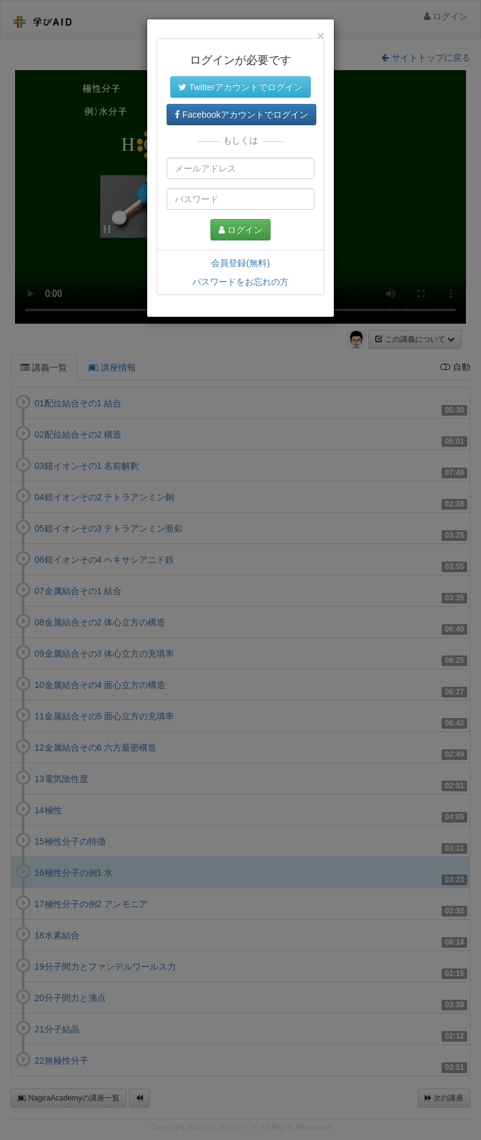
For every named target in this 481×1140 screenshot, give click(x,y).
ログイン (240, 230)
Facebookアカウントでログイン (241, 115)
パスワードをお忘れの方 (240, 282)
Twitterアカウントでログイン (240, 87)
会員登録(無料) (240, 263)
